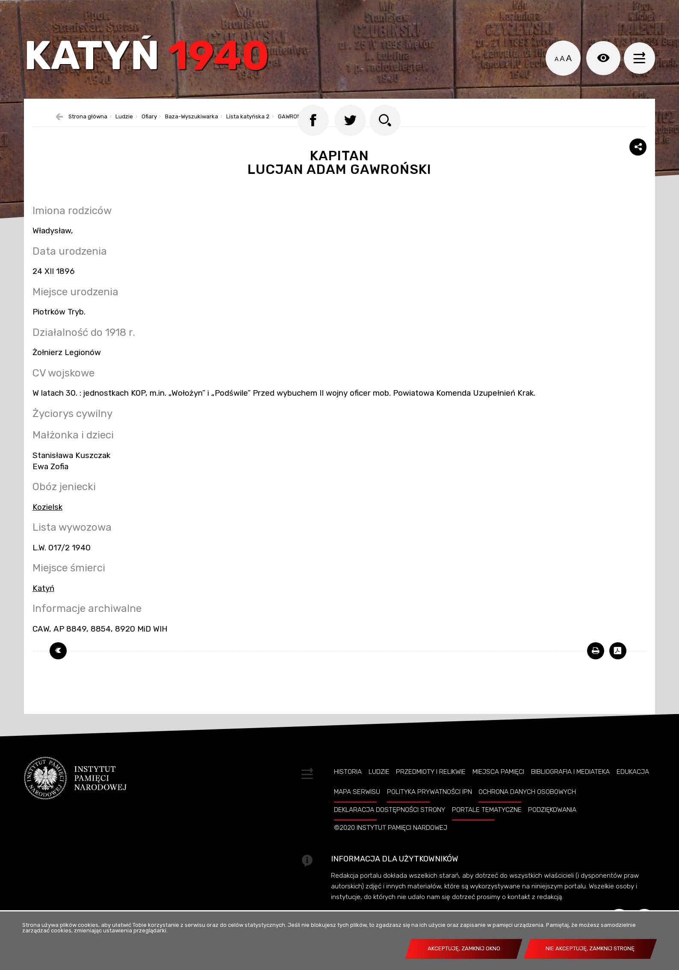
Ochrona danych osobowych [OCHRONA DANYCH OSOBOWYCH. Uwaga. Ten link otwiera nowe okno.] (527, 808)
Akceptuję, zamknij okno (464, 948)
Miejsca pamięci (498, 788)
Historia (348, 788)
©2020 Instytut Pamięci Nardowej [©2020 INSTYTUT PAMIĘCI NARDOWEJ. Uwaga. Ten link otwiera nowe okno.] (390, 844)
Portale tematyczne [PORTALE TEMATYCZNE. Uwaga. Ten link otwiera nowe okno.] (487, 826)
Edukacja (633, 788)
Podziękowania (552, 826)
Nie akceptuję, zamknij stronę (590, 948)
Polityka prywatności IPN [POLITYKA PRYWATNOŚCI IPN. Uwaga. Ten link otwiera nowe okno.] (429, 808)
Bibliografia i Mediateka (570, 788)
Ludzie (379, 788)
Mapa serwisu (357, 808)
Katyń (154, 61)
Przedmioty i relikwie (431, 788)
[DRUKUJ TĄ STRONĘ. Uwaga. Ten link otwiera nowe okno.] (595, 667)
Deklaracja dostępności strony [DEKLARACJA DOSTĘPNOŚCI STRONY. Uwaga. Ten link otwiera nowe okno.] (389, 826)
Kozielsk (47, 523)
